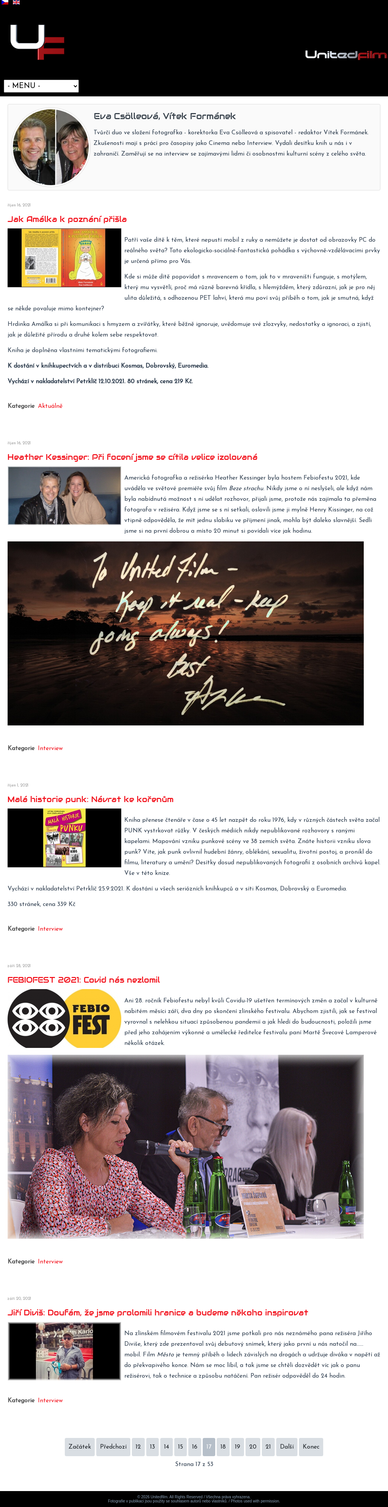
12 (138, 1447)
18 (223, 1447)
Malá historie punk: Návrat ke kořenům (91, 799)
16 (194, 1447)
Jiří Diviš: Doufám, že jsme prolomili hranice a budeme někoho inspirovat (158, 1312)
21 (268, 1447)
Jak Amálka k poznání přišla (67, 219)
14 (166, 1447)
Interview (50, 749)
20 (253, 1447)
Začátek (80, 1447)
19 (237, 1447)
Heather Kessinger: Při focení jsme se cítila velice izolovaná (133, 457)
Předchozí (113, 1447)
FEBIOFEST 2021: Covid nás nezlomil (84, 980)
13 (152, 1447)
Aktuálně (50, 406)
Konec (311, 1447)
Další (287, 1447)
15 (180, 1447)
